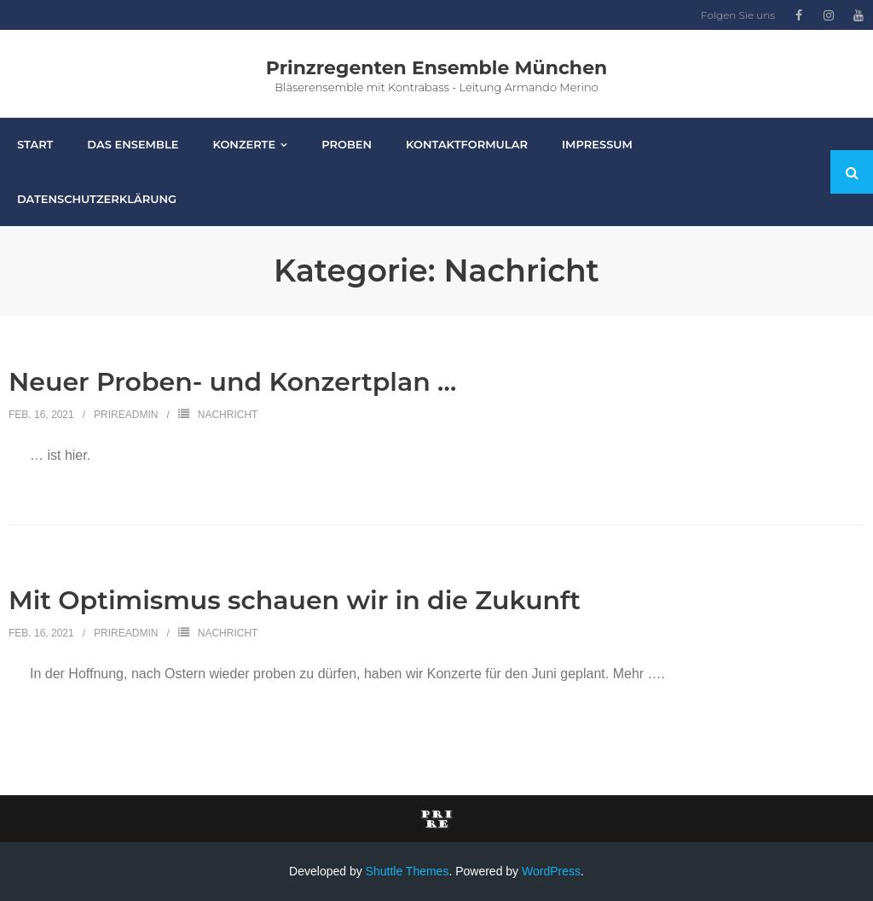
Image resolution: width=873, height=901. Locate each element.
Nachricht (228, 415)
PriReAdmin (126, 415)
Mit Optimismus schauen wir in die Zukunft (295, 600)
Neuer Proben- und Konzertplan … (232, 382)
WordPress (551, 871)
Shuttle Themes (407, 871)
